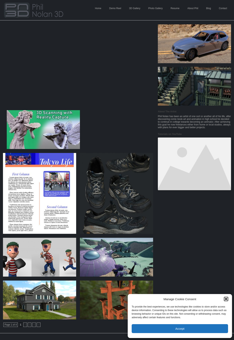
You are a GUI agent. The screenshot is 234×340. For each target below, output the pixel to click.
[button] (226, 299)
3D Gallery (134, 8)
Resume (175, 8)
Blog (208, 8)
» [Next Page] (38, 324)
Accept (179, 328)
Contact (223, 8)
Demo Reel (115, 8)
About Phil (192, 8)
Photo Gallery (155, 8)
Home (98, 8)
